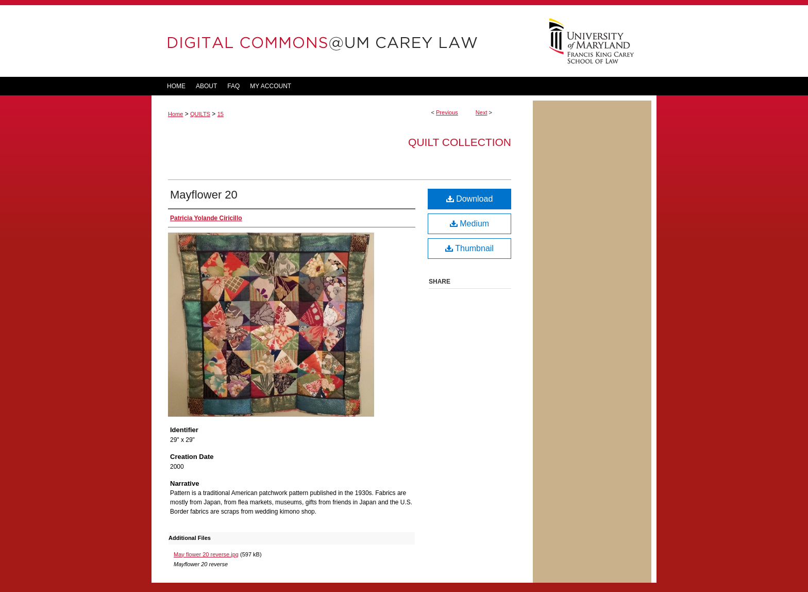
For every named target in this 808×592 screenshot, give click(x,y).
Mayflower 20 (204, 194)
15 (220, 114)
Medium (469, 223)
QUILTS (200, 114)
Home (175, 114)
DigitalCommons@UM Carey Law (342, 41)
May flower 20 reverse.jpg (206, 554)
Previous (447, 112)
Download (469, 198)
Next (481, 112)
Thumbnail (469, 248)
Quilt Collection (459, 142)
